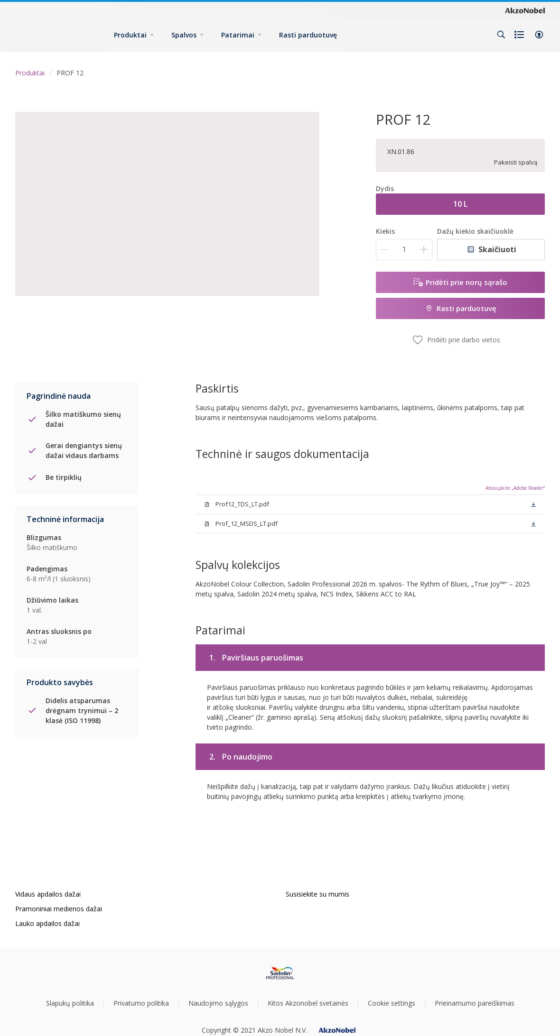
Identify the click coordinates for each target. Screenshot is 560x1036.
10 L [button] (460, 204)
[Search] (501, 34)
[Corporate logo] (525, 10)
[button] (539, 34)
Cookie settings (391, 1003)
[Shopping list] (520, 34)
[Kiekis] (404, 249)
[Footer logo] (280, 973)
